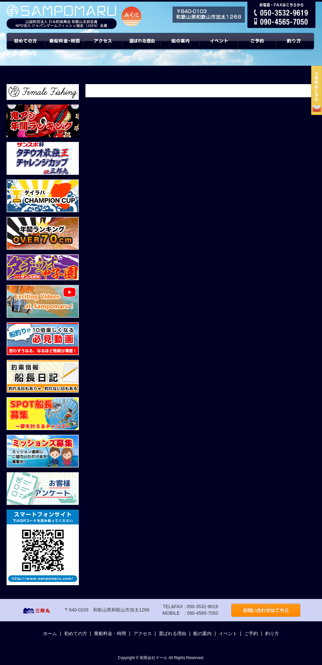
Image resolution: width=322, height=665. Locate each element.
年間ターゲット (296, 46)
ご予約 (257, 46)
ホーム (50, 633)
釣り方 (272, 633)
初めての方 (26, 46)
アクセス (103, 46)
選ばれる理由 (141, 46)
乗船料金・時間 (64, 46)
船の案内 (180, 46)
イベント (218, 46)
